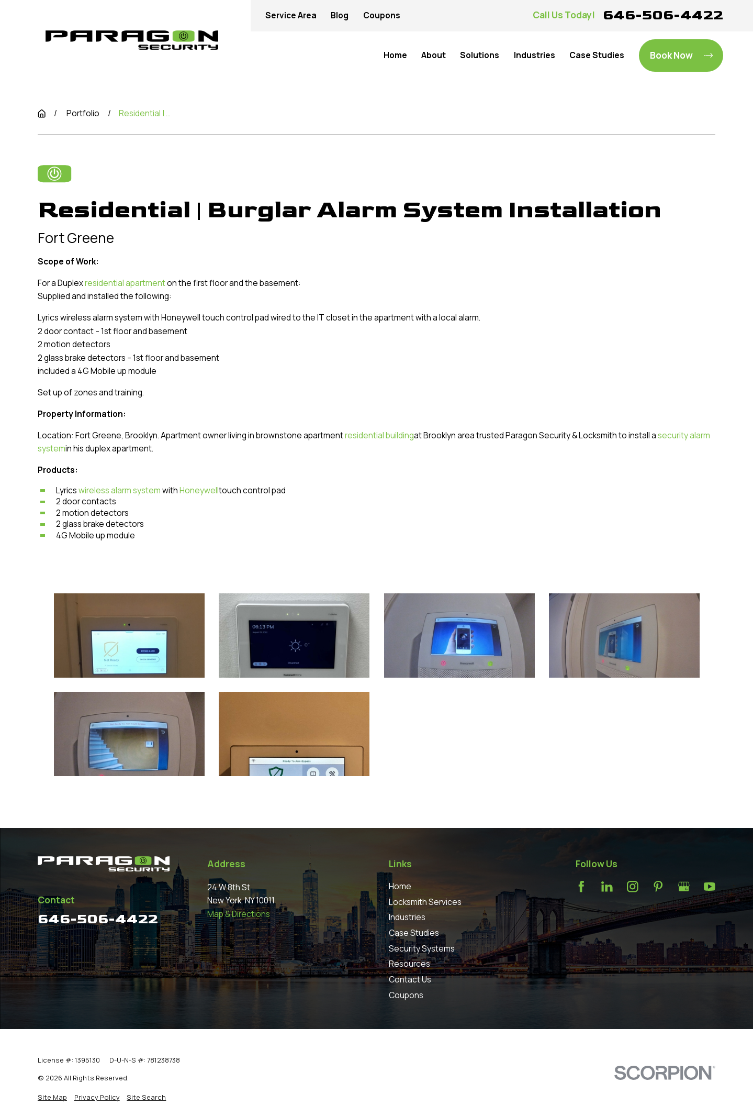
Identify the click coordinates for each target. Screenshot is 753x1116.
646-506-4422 (663, 15)
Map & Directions (238, 914)
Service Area (291, 15)
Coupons (381, 15)
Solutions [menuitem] (479, 55)
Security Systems (422, 948)
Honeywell (199, 489)
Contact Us (410, 979)
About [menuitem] (433, 55)
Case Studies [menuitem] (596, 55)
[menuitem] (52, 1097)
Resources (409, 963)
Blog (340, 15)
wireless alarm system (119, 489)
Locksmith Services (425, 902)
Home (400, 886)
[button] (129, 635)
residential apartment (125, 283)
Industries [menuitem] (534, 55)
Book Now (681, 55)
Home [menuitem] (395, 55)
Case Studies (414, 932)
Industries (407, 917)
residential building (379, 434)
